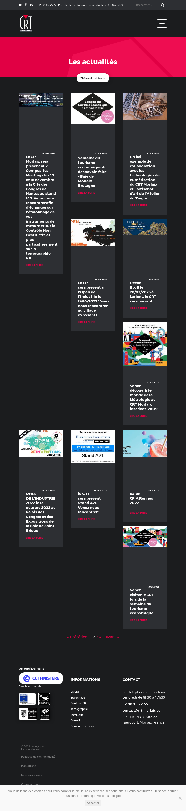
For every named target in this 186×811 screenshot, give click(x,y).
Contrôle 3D (78, 703)
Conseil (75, 720)
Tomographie (79, 709)
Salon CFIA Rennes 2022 (141, 498)
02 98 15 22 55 (135, 703)
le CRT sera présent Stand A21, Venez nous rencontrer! (89, 502)
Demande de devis (82, 726)
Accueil (87, 78)
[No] (180, 798)
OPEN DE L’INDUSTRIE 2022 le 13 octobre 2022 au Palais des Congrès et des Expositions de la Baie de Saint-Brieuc (41, 512)
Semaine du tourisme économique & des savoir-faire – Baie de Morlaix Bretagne (92, 172)
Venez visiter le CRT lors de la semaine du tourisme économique (142, 601)
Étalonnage (78, 697)
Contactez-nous (31, 784)
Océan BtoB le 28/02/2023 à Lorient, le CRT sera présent (143, 291)
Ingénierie (77, 714)
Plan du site (28, 766)
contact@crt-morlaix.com (143, 710)
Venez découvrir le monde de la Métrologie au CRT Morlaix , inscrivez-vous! (144, 397)
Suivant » (110, 637)
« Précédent (78, 637)
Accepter (93, 803)
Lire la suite (34, 265)
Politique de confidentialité (38, 756)
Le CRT (75, 691)
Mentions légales (31, 775)
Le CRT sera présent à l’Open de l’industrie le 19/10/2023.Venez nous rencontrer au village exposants (93, 298)
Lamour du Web (31, 749)
